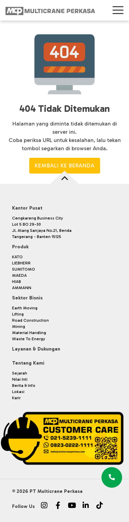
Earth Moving (24, 308)
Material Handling (29, 332)
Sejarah (19, 373)
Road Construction (30, 320)
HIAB (16, 281)
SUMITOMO (23, 269)
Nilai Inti (20, 379)
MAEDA (19, 275)
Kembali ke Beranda (65, 165)
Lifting (18, 314)
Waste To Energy (28, 338)
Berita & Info (23, 385)
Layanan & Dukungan (36, 349)
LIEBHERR (21, 263)
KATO (17, 256)
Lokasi (18, 391)
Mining (18, 326)
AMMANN (21, 287)
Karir (16, 397)
